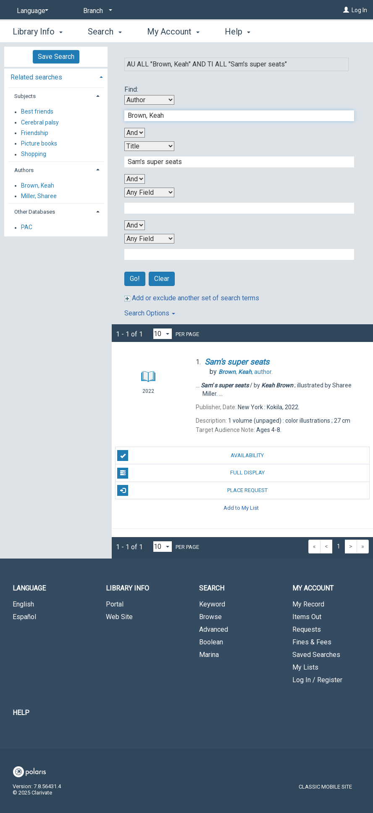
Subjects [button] (25, 96)
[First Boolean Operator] (134, 133)
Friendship (34, 133)
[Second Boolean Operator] (134, 179)
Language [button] (29, 588)
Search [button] (104, 31)
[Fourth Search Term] (235, 254)
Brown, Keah (37, 185)
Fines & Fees (311, 642)
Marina (209, 655)
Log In (359, 10)
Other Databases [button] (34, 212)
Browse (210, 617)
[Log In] (346, 10)
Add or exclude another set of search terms (191, 298)
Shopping (33, 154)
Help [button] (237, 31)
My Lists (305, 667)
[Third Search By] (149, 192)
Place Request (192, 490)
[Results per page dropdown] (162, 333)
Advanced (213, 629)
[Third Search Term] (235, 208)
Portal (114, 604)
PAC (26, 227)
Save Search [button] (56, 57)
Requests (306, 629)
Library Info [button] (38, 31)
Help (21, 713)
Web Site (119, 617)
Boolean (211, 642)
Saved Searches (316, 655)
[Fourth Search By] (149, 239)
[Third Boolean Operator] (134, 225)
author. (245, 371)
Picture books (39, 143)
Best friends (37, 112)
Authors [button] (24, 170)
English (23, 604)
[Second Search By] (149, 146)
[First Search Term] (235, 115)
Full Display (190, 473)
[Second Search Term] (235, 162)
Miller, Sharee (39, 196)
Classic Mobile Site (325, 787)
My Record (308, 604)
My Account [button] (173, 31)
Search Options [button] (149, 313)
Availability (190, 455)
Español (24, 617)
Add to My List (241, 508)
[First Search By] (149, 100)
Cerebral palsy (40, 122)
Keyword (212, 604)
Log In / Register (317, 680)
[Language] (31, 11)
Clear (161, 279)
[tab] (56, 76)
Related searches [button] (36, 77)
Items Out (306, 617)
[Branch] (96, 11)
